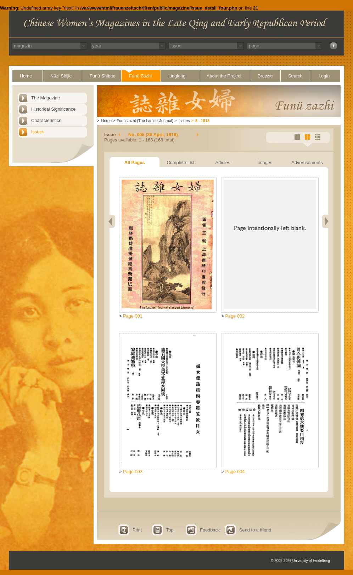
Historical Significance (53, 109)
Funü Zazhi (140, 76)
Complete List (180, 162)
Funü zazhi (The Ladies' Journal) (145, 120)
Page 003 (132, 471)
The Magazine (45, 97)
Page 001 (132, 316)
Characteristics (46, 120)
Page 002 (235, 316)
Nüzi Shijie (61, 76)
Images (265, 162)
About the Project (224, 76)
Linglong (176, 76)
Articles (222, 162)
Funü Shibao (103, 76)
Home (26, 76)
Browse (265, 76)
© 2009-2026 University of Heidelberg (300, 561)
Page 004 (235, 471)
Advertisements (307, 162)
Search (295, 76)
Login (324, 76)
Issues (37, 131)
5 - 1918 (202, 120)
